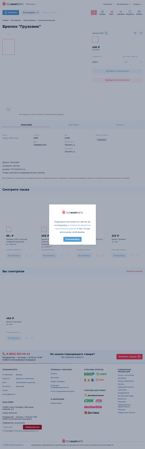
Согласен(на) (72, 239)
